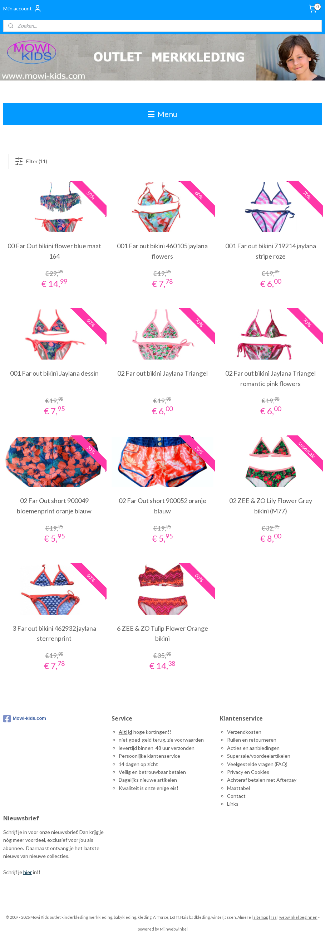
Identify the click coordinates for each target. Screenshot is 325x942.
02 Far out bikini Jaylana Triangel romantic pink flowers (270, 378)
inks (234, 804)
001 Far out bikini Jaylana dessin (54, 373)
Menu (162, 113)
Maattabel (238, 788)
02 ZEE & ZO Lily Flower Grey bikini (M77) (270, 506)
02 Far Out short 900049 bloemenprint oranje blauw (54, 506)
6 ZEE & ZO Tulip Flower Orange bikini (162, 633)
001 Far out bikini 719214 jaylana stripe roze (270, 251)
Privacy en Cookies (248, 772)
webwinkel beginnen (298, 917)
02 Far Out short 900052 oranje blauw (162, 506)
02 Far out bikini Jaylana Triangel (162, 373)
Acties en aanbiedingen (253, 748)
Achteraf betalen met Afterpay (261, 780)
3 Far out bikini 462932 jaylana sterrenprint (54, 633)
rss (274, 917)
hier (27, 872)
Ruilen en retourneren (251, 740)
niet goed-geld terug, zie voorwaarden (161, 740)
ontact (238, 796)
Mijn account (22, 8)
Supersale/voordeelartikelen (258, 756)
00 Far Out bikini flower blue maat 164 (54, 251)
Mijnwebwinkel (174, 929)
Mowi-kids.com (24, 718)
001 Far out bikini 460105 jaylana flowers (162, 251)
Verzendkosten (244, 732)
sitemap (260, 917)
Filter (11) (31, 161)
